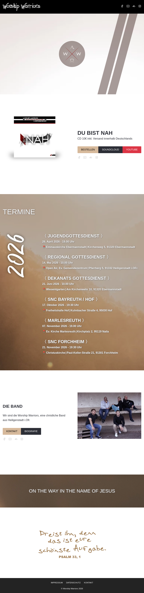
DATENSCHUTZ (73, 583)
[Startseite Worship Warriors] (21, 6)
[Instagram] (139, 6)
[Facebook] (122, 6)
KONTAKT (11, 431)
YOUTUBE (132, 149)
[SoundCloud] (133, 6)
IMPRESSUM (57, 583)
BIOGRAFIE (31, 431)
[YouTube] (128, 6)
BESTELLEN (88, 149)
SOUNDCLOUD (110, 149)
